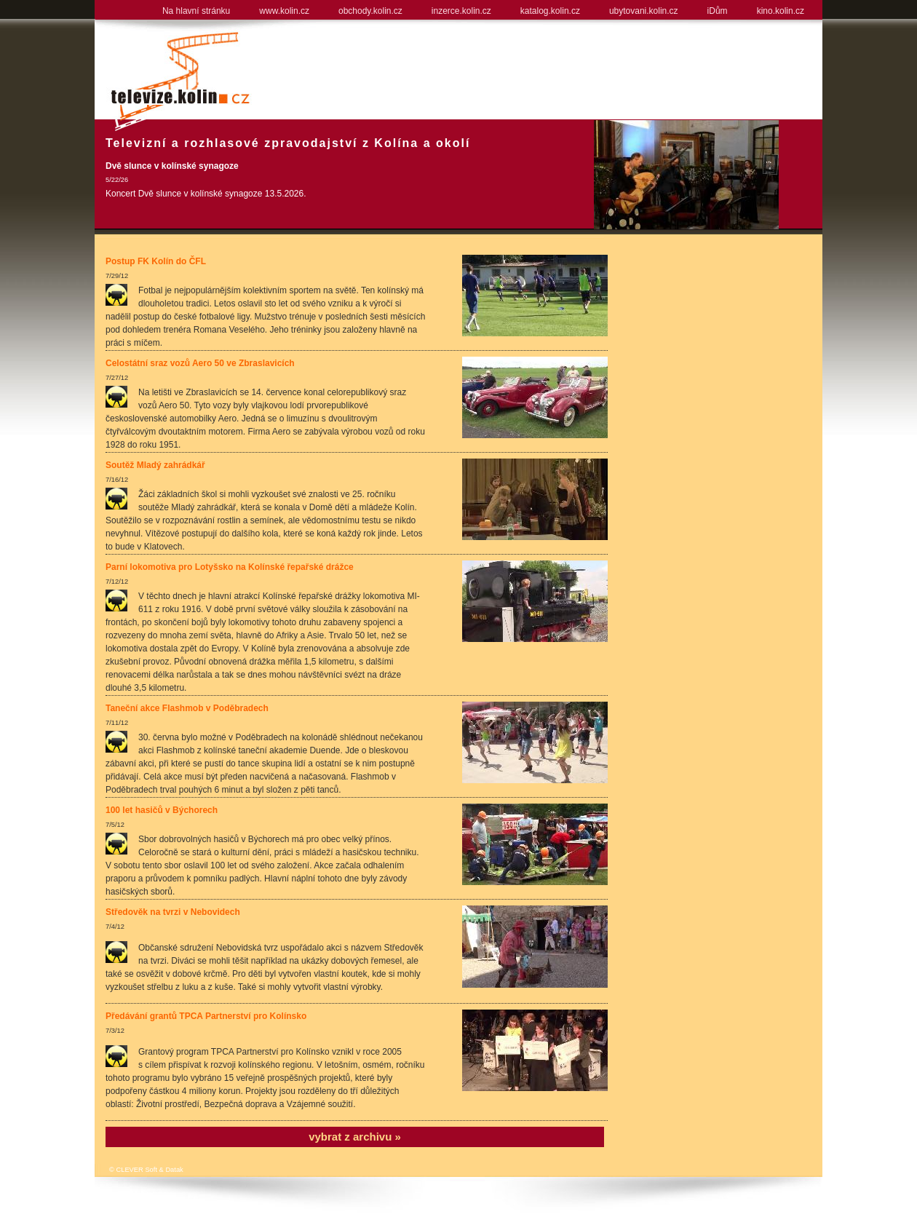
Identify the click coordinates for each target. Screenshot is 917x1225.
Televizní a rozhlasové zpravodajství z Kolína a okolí (288, 143)
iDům (717, 11)
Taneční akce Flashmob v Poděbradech (187, 708)
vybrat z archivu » (355, 1136)
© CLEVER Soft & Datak (146, 1169)
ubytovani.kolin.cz (643, 11)
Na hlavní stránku (196, 11)
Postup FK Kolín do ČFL (156, 261)
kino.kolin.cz (780, 11)
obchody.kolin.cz (370, 11)
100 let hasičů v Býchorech (162, 810)
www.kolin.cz (284, 11)
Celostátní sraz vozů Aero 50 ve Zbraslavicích (200, 363)
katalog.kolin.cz (550, 11)
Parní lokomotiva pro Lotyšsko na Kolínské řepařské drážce (230, 567)
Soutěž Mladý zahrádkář (155, 465)
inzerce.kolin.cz (461, 11)
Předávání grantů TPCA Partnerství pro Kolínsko (206, 1016)
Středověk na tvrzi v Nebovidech (173, 912)
